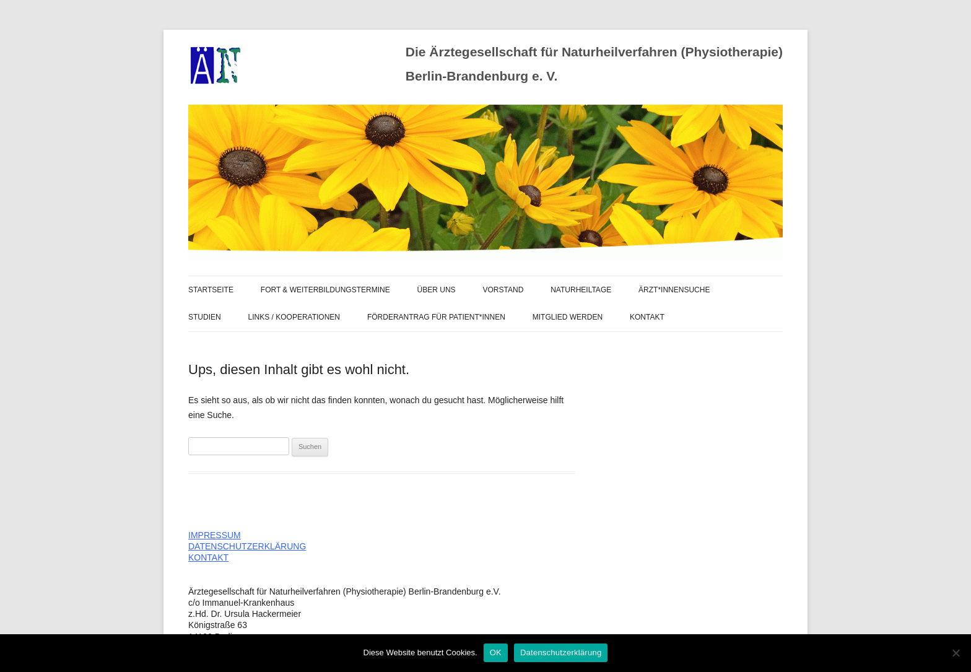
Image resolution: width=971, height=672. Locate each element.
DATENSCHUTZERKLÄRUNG (247, 546)
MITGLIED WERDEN (568, 317)
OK (496, 652)
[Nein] (955, 653)
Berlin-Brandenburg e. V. (481, 76)
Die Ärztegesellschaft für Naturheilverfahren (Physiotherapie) (594, 52)
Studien (204, 317)
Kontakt (647, 317)
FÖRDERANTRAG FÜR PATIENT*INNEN (436, 317)
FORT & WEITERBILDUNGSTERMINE (325, 290)
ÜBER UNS (436, 290)
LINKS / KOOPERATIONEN (294, 317)
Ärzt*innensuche (674, 290)
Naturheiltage (581, 290)
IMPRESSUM (214, 535)
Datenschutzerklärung (560, 652)
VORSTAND (503, 290)
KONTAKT (208, 557)
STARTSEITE (210, 290)
